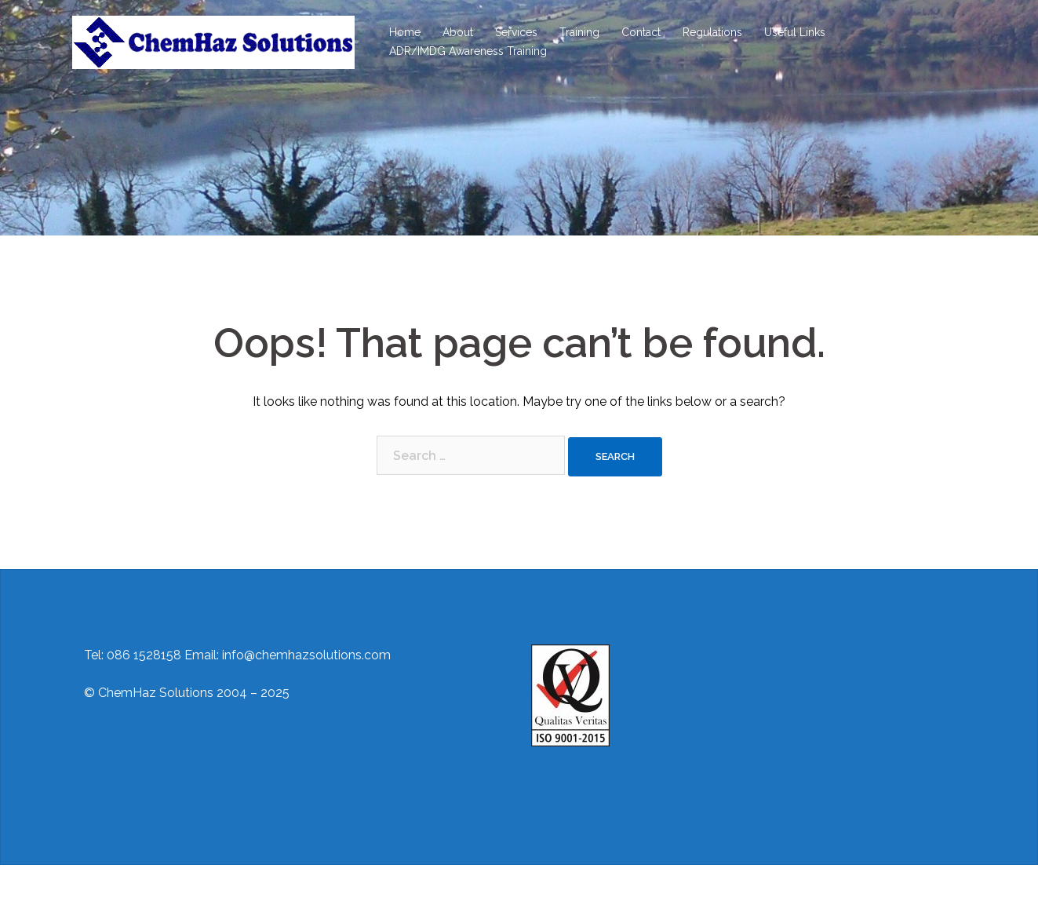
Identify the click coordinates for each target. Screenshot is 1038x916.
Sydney (334, 890)
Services (516, 32)
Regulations (712, 32)
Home (405, 32)
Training (579, 32)
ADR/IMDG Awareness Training (468, 51)
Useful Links (794, 32)
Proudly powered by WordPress (164, 890)
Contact (641, 32)
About (458, 32)
